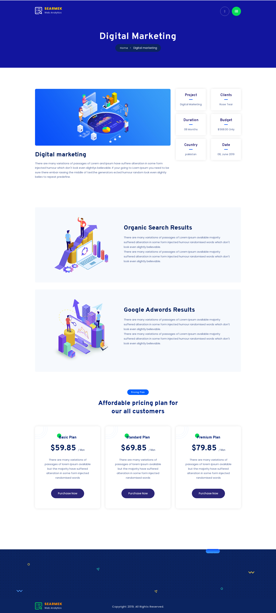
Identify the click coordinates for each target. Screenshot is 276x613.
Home (124, 48)
